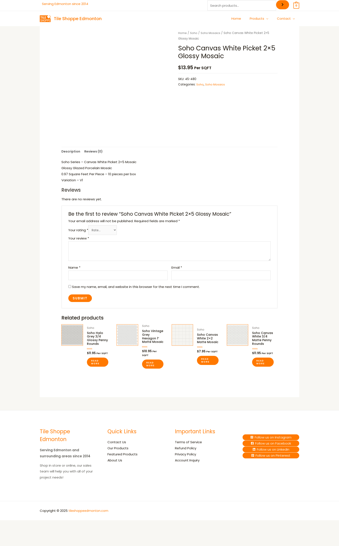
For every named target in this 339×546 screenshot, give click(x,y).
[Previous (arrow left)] (4, 544)
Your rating (78, 233)
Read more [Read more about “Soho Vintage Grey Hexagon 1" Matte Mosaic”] (150, 377)
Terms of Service (188, 455)
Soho (194, 33)
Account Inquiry (187, 473)
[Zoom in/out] (4, 537)
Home (182, 33)
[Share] (23, 537)
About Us (114, 473)
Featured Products (122, 467)
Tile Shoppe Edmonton (78, 19)
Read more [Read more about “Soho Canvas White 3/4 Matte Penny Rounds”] (260, 373)
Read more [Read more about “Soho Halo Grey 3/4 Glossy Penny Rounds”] (95, 373)
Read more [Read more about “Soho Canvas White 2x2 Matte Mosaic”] (205, 373)
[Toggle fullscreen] (14, 537)
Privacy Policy (185, 467)
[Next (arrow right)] (14, 544)
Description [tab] (71, 154)
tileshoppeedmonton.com (90, 524)
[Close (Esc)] (33, 537)
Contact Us (116, 455)
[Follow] (271, 450)
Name (74, 271)
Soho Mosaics (211, 33)
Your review (78, 241)
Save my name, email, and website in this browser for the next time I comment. (136, 291)
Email (176, 271)
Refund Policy (185, 461)
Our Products (117, 461)
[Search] (282, 4)
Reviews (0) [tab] (95, 154)
